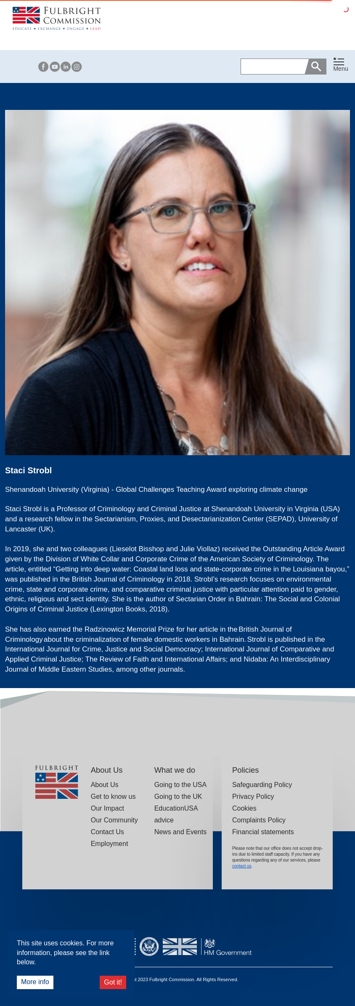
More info (35, 981)
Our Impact (107, 808)
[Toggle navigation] (340, 64)
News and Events (180, 831)
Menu (340, 68)
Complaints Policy (259, 820)
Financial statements (263, 831)
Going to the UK (178, 796)
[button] (340, 66)
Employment (109, 843)
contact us (242, 866)
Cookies (244, 808)
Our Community (114, 820)
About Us (105, 784)
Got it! (113, 982)
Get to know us (113, 796)
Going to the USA (180, 784)
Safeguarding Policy (262, 784)
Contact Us (107, 831)
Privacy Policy (253, 796)
